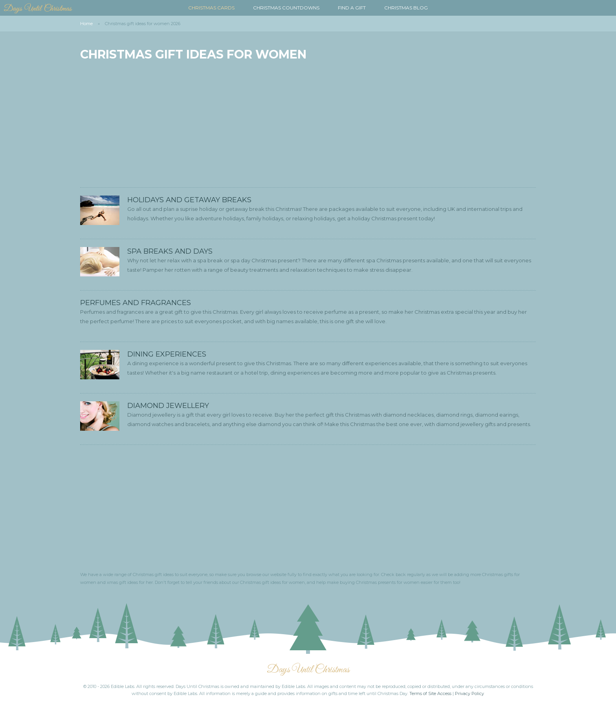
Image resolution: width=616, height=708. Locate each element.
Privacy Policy (469, 693)
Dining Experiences (166, 354)
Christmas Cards (211, 8)
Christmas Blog (406, 8)
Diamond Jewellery (168, 405)
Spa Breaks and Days (170, 251)
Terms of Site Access (430, 693)
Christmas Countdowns (286, 8)
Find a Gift (352, 8)
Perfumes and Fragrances (135, 302)
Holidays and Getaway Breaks (189, 200)
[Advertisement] (308, 124)
